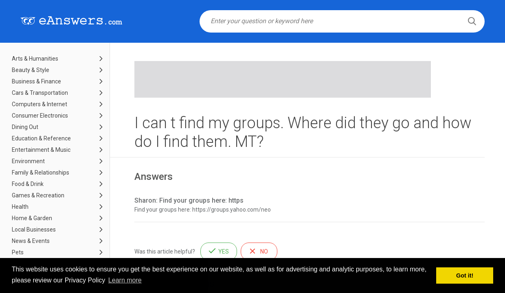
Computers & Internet (39, 104)
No (264, 251)
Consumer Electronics (40, 115)
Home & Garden (32, 218)
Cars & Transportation (40, 93)
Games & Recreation (38, 195)
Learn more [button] (125, 280)
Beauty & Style (30, 70)
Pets (18, 252)
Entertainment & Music (41, 149)
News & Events (31, 241)
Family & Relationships (40, 172)
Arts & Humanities (35, 58)
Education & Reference (41, 138)
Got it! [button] (464, 275)
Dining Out (25, 127)
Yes (223, 251)
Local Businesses (34, 229)
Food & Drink (28, 184)
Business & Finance (36, 81)
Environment (28, 161)
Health (20, 206)
